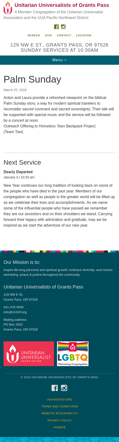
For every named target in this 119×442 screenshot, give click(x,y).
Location (84, 35)
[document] (59, 155)
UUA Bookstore (59, 399)
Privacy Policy (60, 420)
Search (33, 35)
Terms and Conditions (59, 406)
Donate (60, 427)
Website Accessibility (60, 413)
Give (48, 35)
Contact (64, 35)
